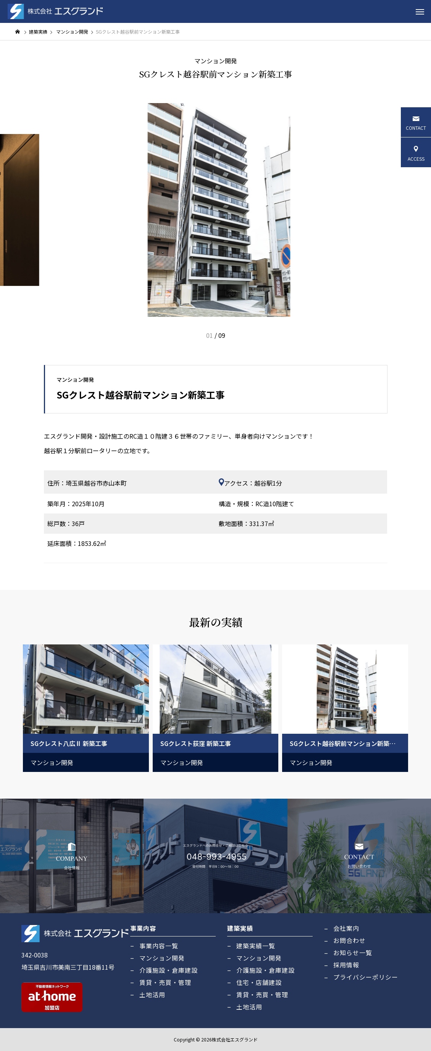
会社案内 (346, 928)
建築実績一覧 (255, 945)
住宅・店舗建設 (259, 982)
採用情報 (346, 964)
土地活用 (152, 994)
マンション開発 (215, 60)
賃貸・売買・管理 (165, 982)
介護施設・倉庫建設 (168, 970)
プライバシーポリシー (365, 977)
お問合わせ (349, 940)
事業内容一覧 (158, 945)
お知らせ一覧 (352, 952)
